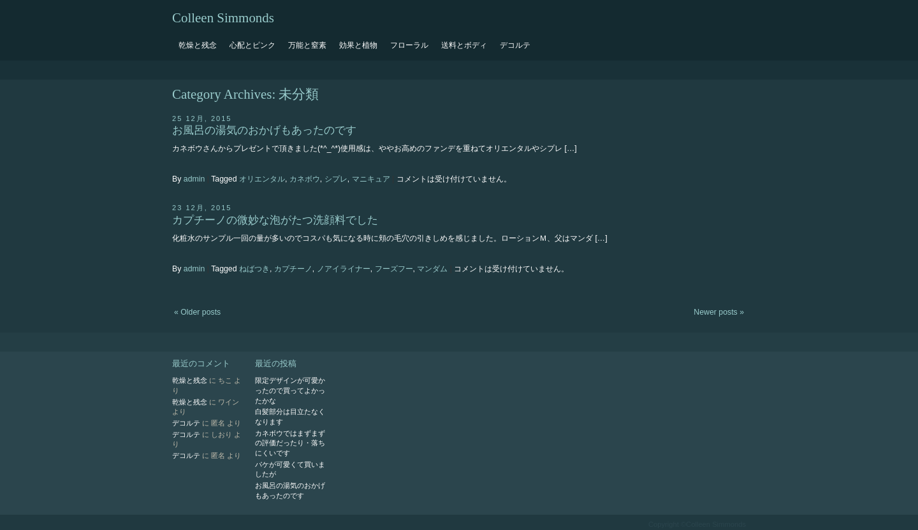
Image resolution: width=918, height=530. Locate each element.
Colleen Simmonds (223, 17)
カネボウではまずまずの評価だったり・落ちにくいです (290, 443)
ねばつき (254, 268)
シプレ (335, 179)
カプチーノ (293, 268)
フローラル (409, 45)
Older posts (197, 312)
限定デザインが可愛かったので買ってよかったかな (290, 390)
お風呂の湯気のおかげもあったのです (264, 130)
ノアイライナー (343, 268)
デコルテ (515, 45)
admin (194, 179)
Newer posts (719, 312)
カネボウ (304, 179)
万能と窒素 (307, 45)
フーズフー (394, 268)
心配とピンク (252, 45)
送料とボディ (464, 45)
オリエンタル (262, 179)
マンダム (432, 268)
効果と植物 (358, 45)
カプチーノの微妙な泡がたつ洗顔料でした (275, 220)
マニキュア (371, 179)
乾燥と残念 (197, 45)
